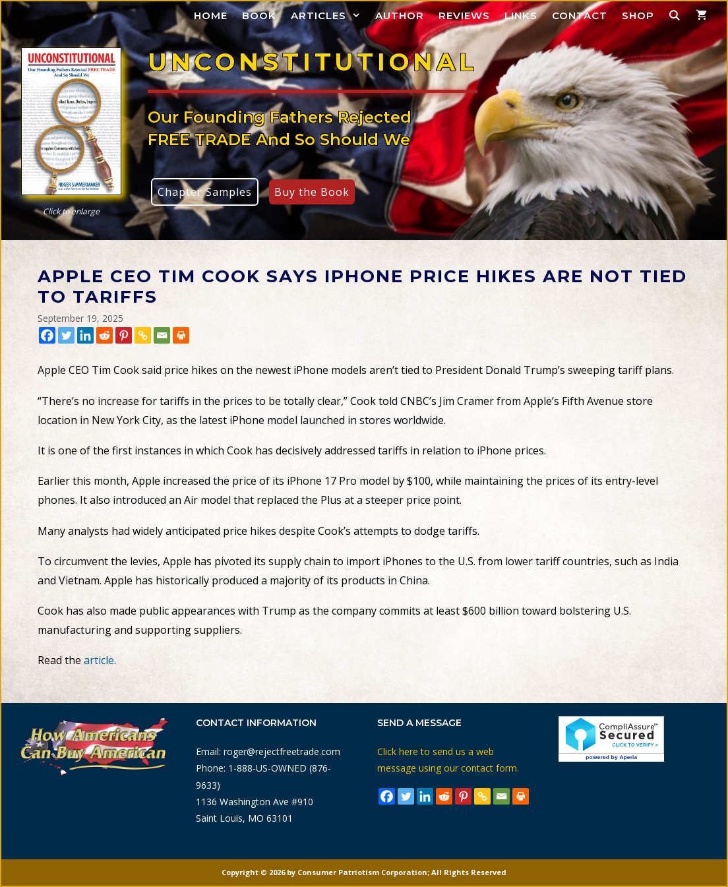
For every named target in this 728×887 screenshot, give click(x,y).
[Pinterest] (123, 335)
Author (399, 15)
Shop (638, 15)
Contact (579, 15)
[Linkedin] (85, 335)
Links (520, 15)
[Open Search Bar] (674, 15)
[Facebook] (47, 335)
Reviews (464, 15)
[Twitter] (66, 335)
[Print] (181, 335)
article (99, 660)
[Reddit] (104, 335)
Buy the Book (311, 192)
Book (259, 15)
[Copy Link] (143, 335)
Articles (329, 15)
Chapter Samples (205, 192)
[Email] (162, 335)
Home (211, 15)
